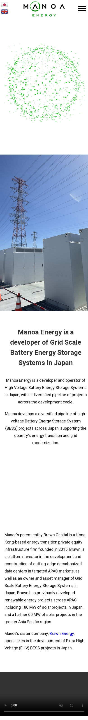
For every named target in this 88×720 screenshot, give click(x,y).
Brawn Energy (61, 633)
